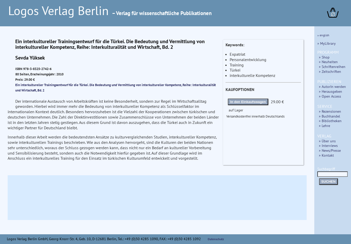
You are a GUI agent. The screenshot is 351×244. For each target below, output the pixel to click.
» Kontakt (326, 155)
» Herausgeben (330, 91)
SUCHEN (328, 181)
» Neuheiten (328, 61)
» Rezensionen (330, 111)
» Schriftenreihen (332, 66)
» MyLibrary (326, 43)
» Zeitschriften (330, 71)
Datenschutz (216, 239)
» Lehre (324, 125)
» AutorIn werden (332, 86)
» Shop (324, 57)
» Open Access (330, 96)
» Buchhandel (329, 116)
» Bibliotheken (330, 120)
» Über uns (327, 140)
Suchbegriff (332, 171)
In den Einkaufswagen (248, 102)
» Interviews (328, 145)
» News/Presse (330, 150)
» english (323, 35)
